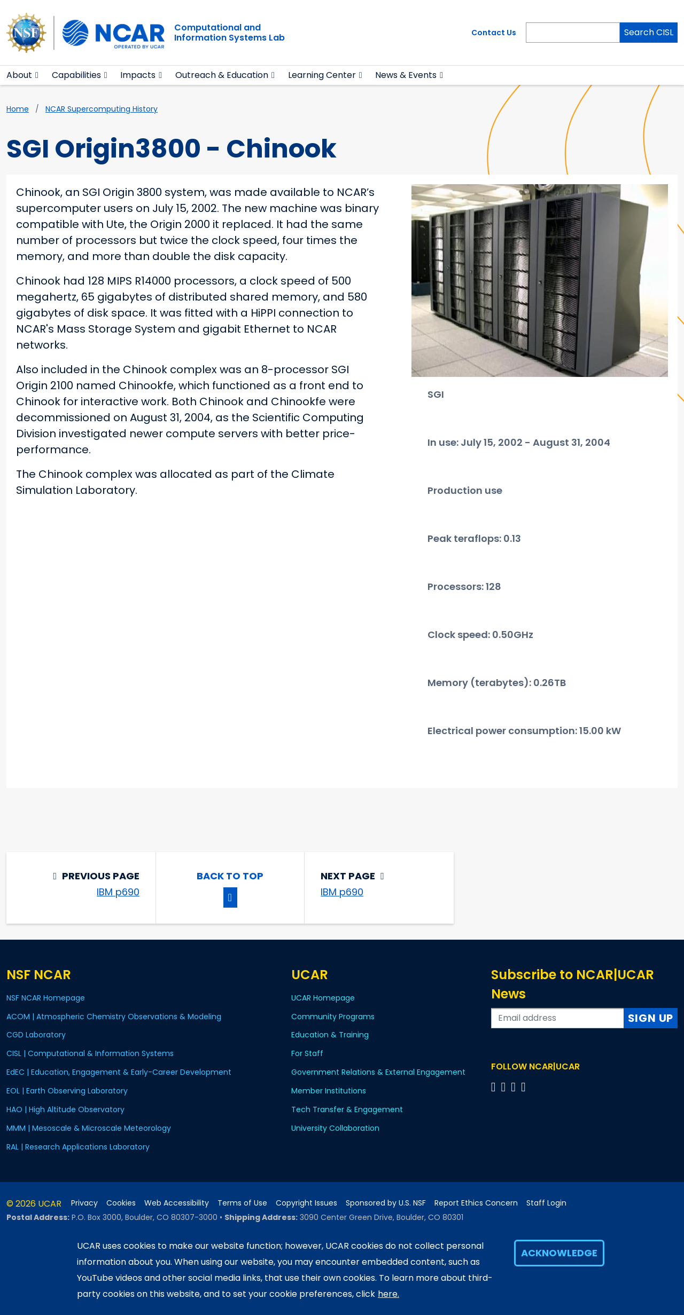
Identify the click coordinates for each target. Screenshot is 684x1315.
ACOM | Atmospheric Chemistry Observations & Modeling (113, 1016)
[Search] (573, 32)
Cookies (121, 1203)
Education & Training (330, 1034)
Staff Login (546, 1203)
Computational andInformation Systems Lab (229, 32)
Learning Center (322, 75)
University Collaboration (335, 1128)
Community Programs (333, 1016)
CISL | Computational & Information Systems (90, 1053)
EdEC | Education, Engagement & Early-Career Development (118, 1072)
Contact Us (493, 32)
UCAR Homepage (323, 998)
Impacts (138, 75)
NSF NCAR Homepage (45, 998)
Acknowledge (559, 1252)
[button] (37, 75)
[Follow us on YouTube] (525, 1087)
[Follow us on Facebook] (495, 1087)
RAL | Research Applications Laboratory (78, 1146)
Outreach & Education (221, 75)
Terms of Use (242, 1203)
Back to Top (230, 876)
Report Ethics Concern (476, 1203)
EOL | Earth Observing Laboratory (67, 1090)
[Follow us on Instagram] (515, 1087)
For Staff (307, 1053)
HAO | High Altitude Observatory (65, 1109)
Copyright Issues (306, 1203)
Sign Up (651, 1018)
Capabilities (76, 75)
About (19, 75)
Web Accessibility (176, 1203)
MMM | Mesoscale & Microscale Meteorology (88, 1128)
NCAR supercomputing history (101, 109)
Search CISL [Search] (648, 32)
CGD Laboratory (36, 1034)
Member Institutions (328, 1090)
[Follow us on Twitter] (505, 1087)
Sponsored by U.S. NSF (386, 1203)
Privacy (84, 1203)
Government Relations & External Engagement (378, 1072)
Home (17, 109)
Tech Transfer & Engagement (347, 1109)
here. (388, 1294)
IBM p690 (118, 892)
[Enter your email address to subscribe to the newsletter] (557, 1018)
